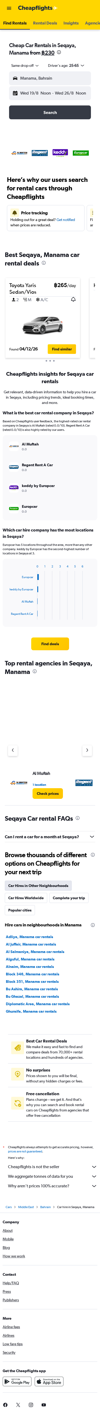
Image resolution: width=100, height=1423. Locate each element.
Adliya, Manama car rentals (29, 937)
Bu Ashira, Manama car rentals (32, 989)
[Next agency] (87, 750)
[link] (50, 643)
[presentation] (59, 52)
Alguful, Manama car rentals (30, 959)
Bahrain (45, 1209)
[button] (9, 8)
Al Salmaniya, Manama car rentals (35, 952)
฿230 (47, 53)
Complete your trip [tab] (69, 898)
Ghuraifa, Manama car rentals (31, 1011)
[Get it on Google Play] (17, 1383)
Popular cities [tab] (19, 910)
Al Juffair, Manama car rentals (31, 944)
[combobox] (25, 65)
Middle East (26, 1209)
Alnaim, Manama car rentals (30, 966)
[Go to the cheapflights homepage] (38, 8)
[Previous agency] (13, 750)
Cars (9, 1209)
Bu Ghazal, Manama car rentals (32, 996)
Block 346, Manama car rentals (32, 974)
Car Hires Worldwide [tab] (26, 898)
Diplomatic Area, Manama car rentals (38, 1004)
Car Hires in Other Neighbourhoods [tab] (38, 886)
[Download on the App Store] (49, 1383)
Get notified (66, 220)
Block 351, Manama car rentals (32, 981)
